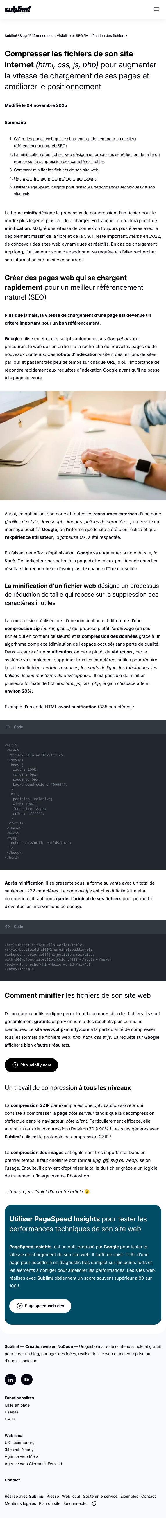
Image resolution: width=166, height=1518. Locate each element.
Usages (12, 1412)
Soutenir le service (100, 1496)
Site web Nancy (19, 1449)
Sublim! (11, 35)
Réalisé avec (24, 1496)
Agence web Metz (21, 1456)
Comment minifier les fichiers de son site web (56, 170)
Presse (52, 1496)
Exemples (129, 1496)
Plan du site (49, 1503)
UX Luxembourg (20, 1442)
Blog (23, 35)
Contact (12, 1480)
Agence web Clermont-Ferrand (33, 1464)
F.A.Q (10, 1419)
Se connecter (75, 1503)
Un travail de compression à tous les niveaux (55, 179)
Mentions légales (20, 1503)
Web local (14, 1436)
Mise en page (17, 1405)
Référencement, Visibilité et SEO (56, 35)
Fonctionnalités (19, 1398)
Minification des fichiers (105, 35)
